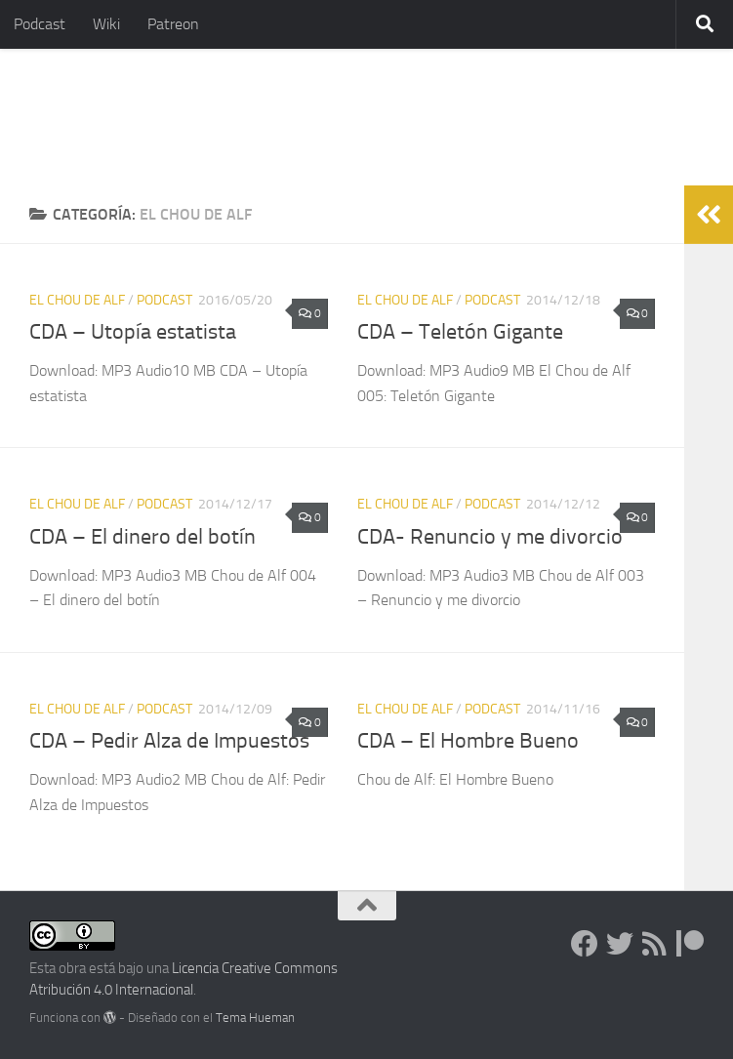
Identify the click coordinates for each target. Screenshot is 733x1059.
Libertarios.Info (158, 116)
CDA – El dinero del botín (142, 537)
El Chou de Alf (77, 300)
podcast (164, 300)
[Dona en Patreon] (690, 943)
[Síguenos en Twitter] (619, 943)
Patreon (173, 24)
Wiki (106, 24)
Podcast (39, 24)
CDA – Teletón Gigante (460, 332)
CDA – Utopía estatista (132, 332)
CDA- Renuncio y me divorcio (490, 537)
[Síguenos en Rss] (655, 943)
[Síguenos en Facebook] (584, 943)
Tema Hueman (255, 1017)
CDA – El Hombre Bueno (468, 741)
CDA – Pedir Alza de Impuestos (169, 741)
